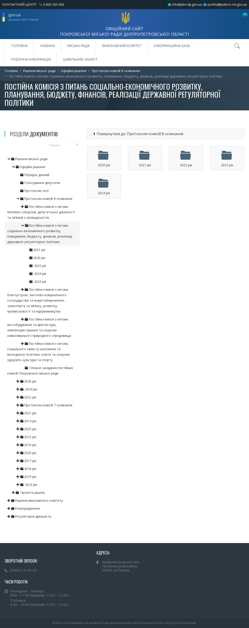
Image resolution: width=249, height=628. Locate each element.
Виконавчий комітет (122, 46)
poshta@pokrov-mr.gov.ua (227, 4)
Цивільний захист (80, 59)
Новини (47, 46)
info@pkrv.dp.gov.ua (187, 4)
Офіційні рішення (73, 71)
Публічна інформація (31, 59)
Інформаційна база (172, 46)
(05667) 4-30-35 (23, 570)
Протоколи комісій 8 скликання (116, 71)
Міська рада (78, 46)
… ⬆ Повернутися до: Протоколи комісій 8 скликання (136, 133)
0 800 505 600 (53, 4)
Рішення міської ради (39, 71)
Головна (19, 46)
